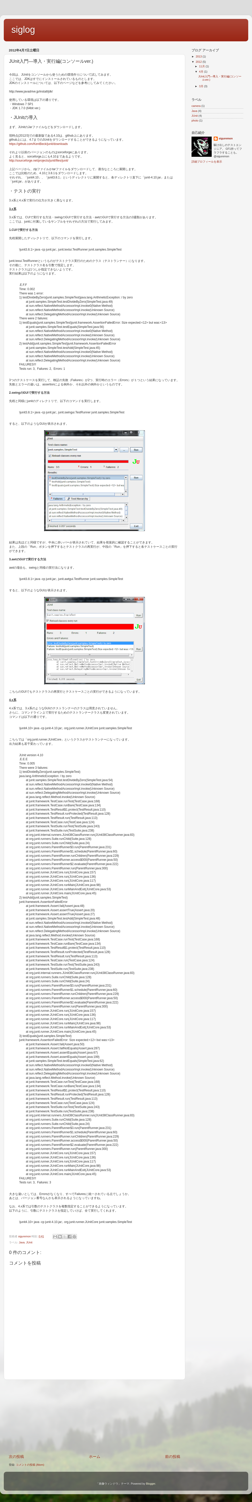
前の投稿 (172, 1456)
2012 (199, 61)
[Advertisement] (94, 1416)
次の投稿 (16, 1456)
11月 (202, 66)
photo (195, 120)
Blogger (150, 1483)
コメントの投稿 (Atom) (30, 1464)
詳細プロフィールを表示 (207, 161)
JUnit (29, 1242)
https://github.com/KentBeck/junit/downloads (38, 144)
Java (22, 1242)
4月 (201, 71)
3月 (201, 86)
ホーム (94, 1456)
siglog (23, 29)
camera (196, 105)
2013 (199, 56)
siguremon (226, 138)
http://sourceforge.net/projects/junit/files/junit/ (38, 160)
